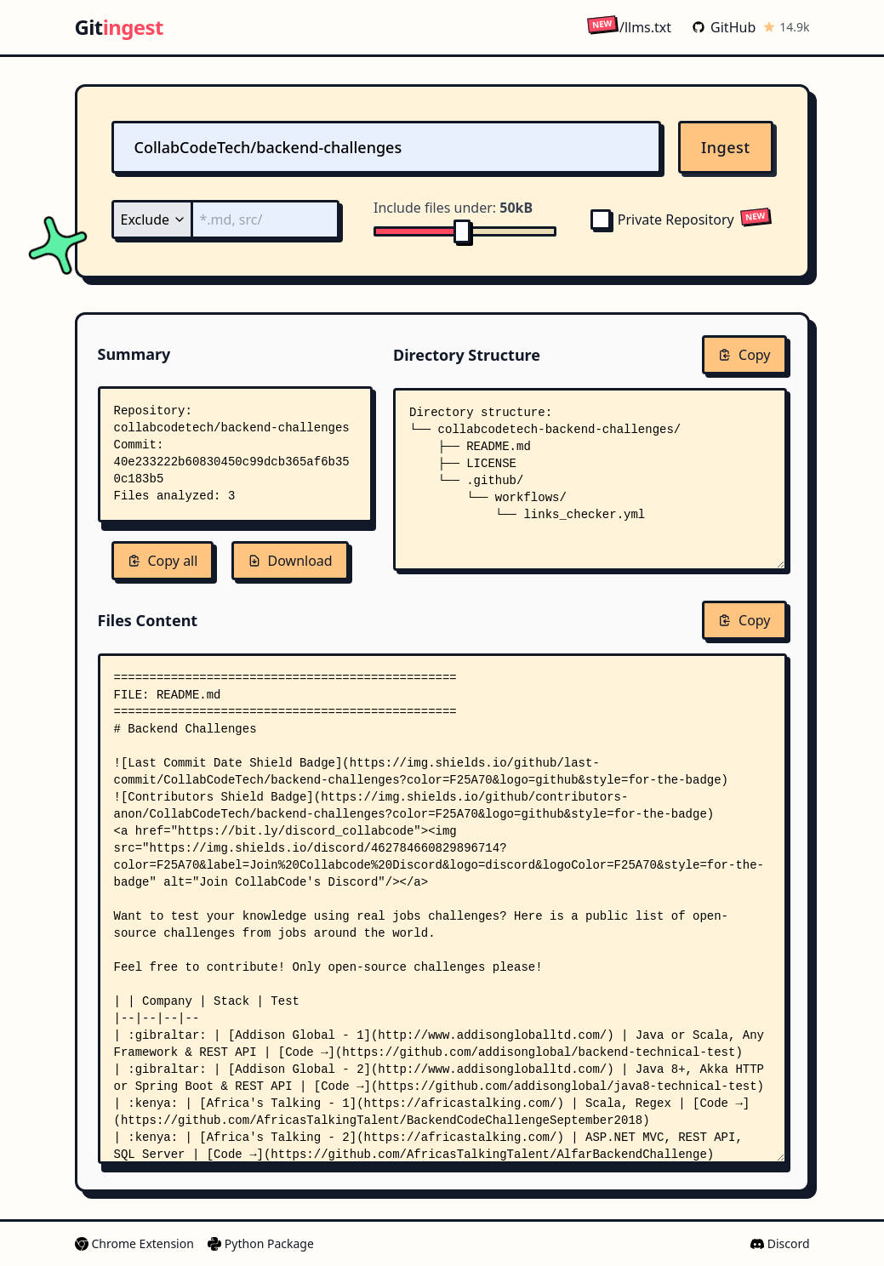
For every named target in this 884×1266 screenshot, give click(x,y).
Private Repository (662, 219)
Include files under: (453, 207)
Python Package (261, 1243)
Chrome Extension (134, 1243)
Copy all (163, 560)
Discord (780, 1243)
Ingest (725, 147)
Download (290, 560)
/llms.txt (629, 27)
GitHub (724, 27)
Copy (744, 354)
